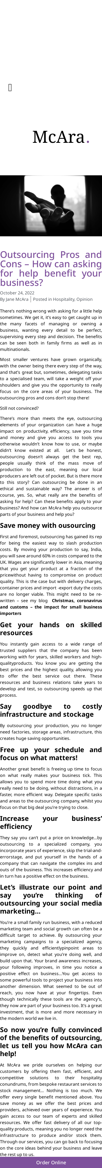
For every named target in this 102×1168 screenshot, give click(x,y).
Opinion (84, 299)
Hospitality (63, 299)
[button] (10, 88)
